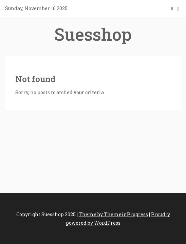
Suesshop (93, 34)
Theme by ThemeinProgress (113, 214)
